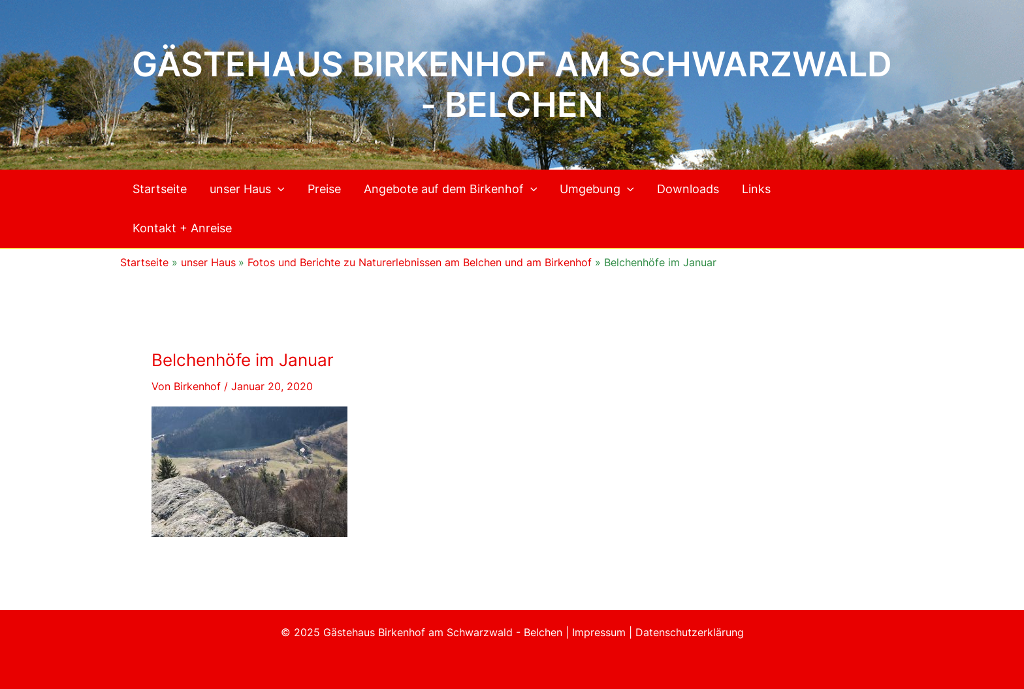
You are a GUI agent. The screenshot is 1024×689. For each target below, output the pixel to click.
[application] (278, 189)
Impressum (600, 632)
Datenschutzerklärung (689, 632)
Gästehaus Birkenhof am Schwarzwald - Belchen (512, 84)
